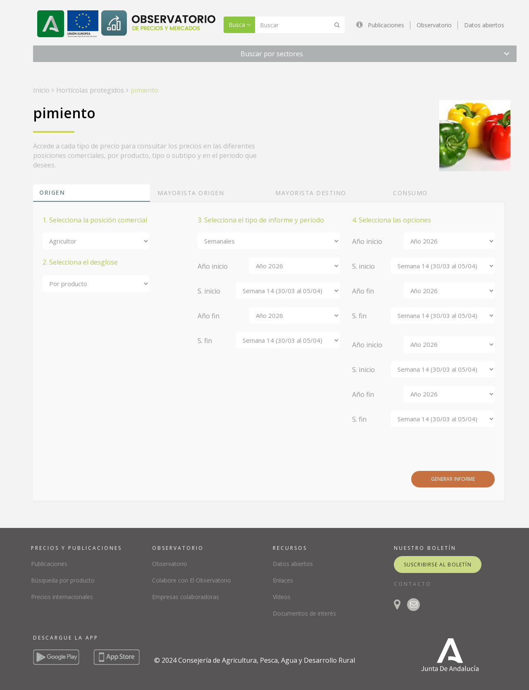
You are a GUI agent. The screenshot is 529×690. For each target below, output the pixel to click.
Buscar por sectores (272, 53)
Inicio (41, 90)
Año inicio (213, 266)
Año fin (208, 315)
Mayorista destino (310, 193)
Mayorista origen (190, 193)
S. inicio (209, 291)
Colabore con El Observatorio (191, 580)
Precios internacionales (62, 597)
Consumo (410, 193)
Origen (52, 192)
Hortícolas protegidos (90, 90)
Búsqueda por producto (63, 580)
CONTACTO (412, 583)
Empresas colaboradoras (185, 597)
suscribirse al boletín (438, 564)
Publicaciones (386, 25)
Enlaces (283, 580)
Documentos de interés (304, 613)
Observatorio (434, 25)
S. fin (205, 340)
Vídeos (282, 597)
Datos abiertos (484, 25)
